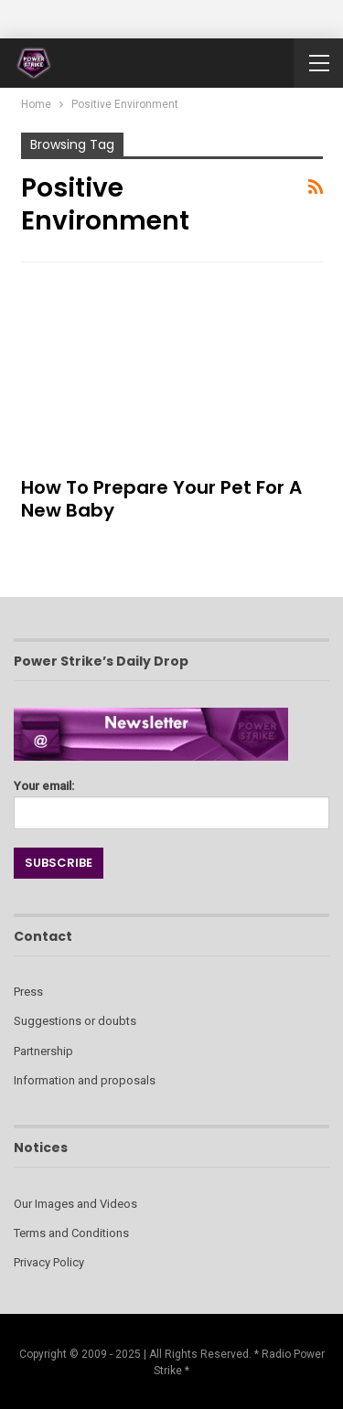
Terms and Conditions (71, 1233)
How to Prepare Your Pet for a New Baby (161, 499)
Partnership (43, 1051)
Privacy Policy (49, 1262)
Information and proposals (84, 1080)
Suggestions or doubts (75, 1021)
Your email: (171, 799)
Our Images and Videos (75, 1204)
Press (28, 991)
